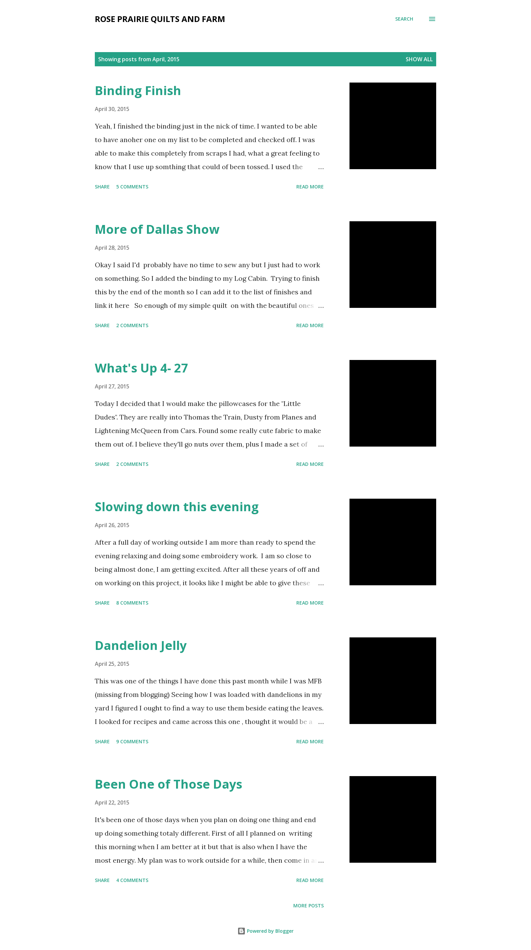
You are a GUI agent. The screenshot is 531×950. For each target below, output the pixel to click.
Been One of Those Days (168, 784)
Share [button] (102, 186)
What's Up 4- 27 (141, 368)
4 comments (132, 880)
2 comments (132, 325)
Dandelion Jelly (141, 645)
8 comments (132, 603)
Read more (310, 186)
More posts (308, 905)
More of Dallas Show (157, 229)
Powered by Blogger (265, 931)
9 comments (132, 741)
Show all (419, 59)
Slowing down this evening (177, 506)
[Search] (404, 19)
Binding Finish (138, 90)
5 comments (132, 186)
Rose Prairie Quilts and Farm (160, 18)
